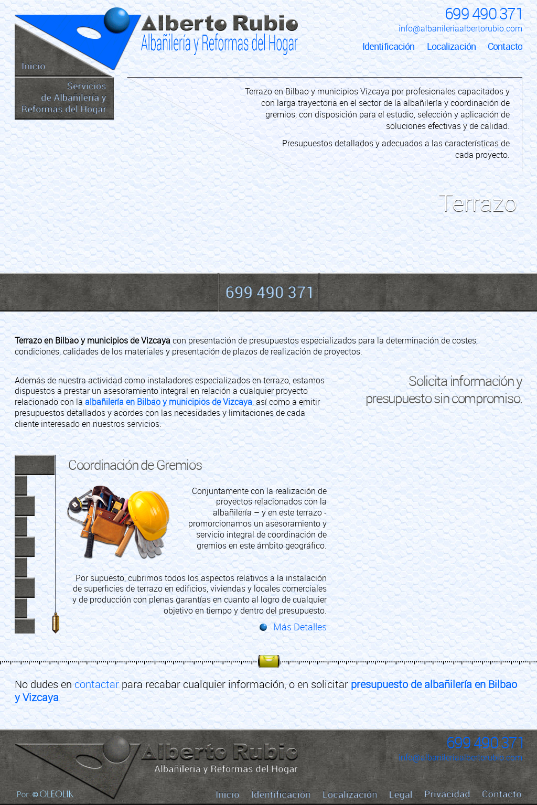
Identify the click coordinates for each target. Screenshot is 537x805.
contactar (96, 684)
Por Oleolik (45, 794)
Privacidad (447, 794)
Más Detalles (300, 627)
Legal (401, 795)
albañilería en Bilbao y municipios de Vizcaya (168, 401)
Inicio (64, 50)
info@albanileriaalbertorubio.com (460, 28)
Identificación (388, 46)
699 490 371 (484, 13)
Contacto (505, 46)
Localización (451, 46)
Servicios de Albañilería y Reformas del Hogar (64, 98)
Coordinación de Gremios (135, 465)
